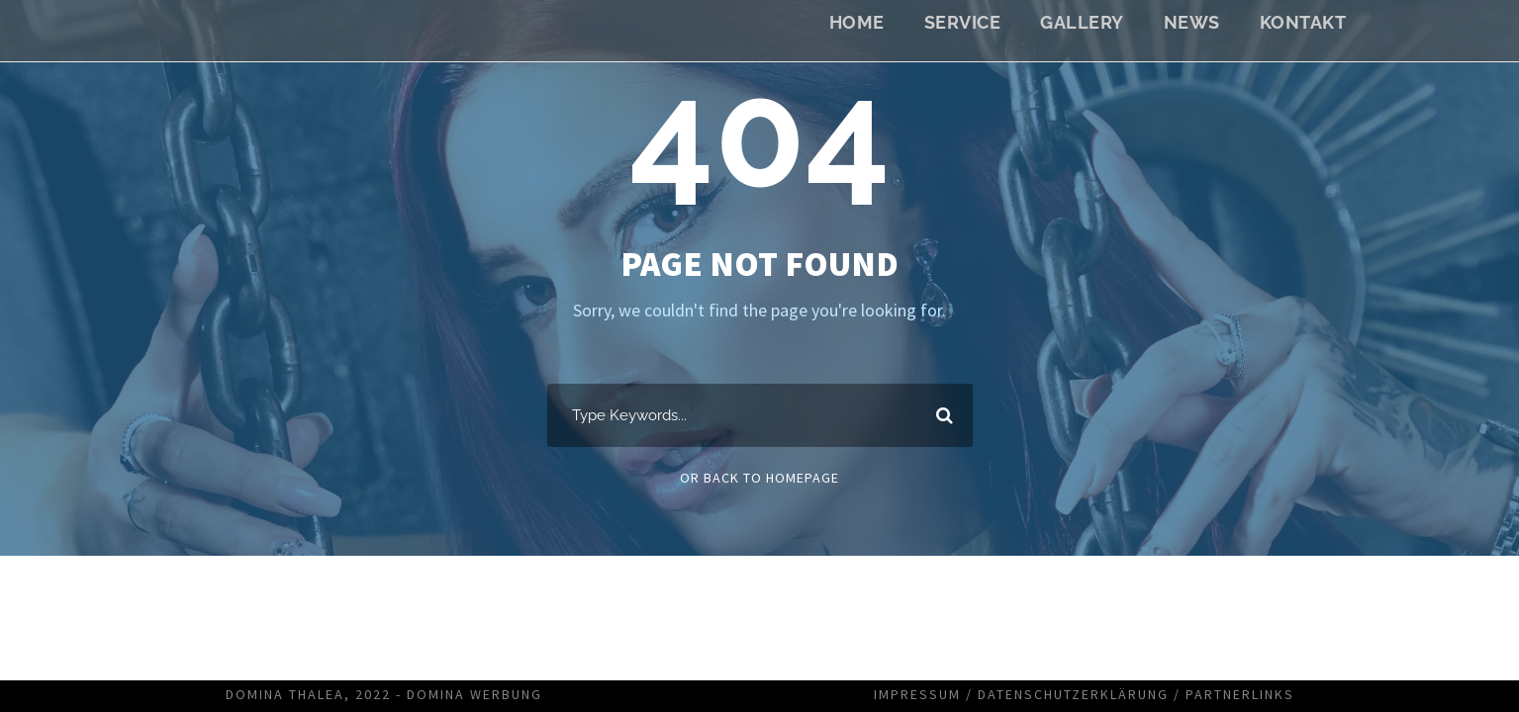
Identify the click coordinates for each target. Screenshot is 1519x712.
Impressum (917, 694)
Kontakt (1303, 22)
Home (857, 22)
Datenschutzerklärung (1073, 694)
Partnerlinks (1240, 694)
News (1192, 22)
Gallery (1082, 22)
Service (962, 22)
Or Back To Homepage (759, 478)
